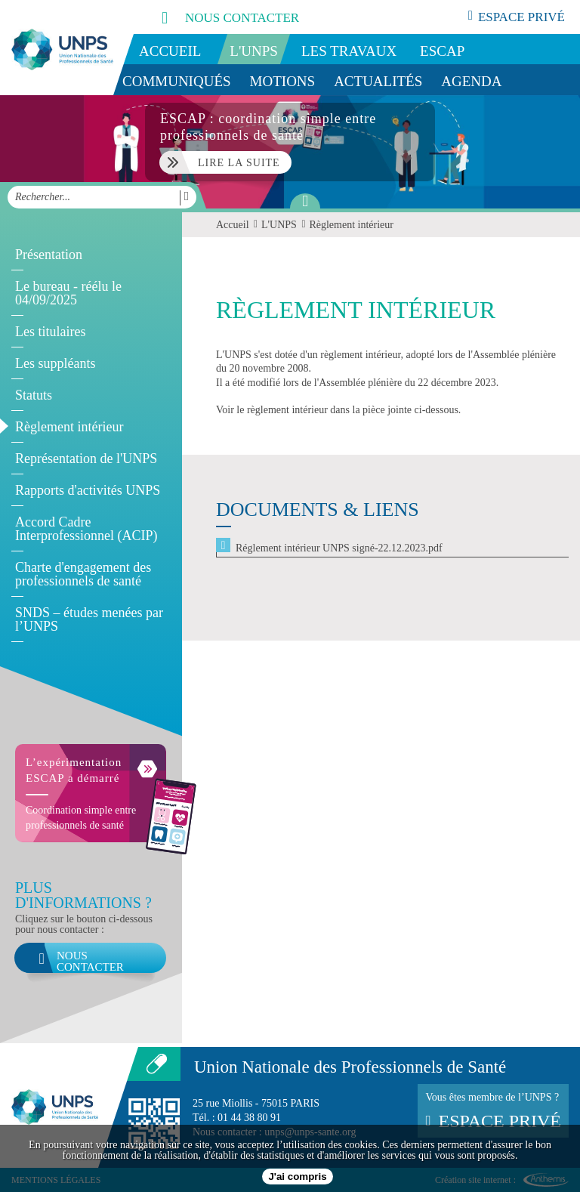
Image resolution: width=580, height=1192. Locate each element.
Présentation (48, 254)
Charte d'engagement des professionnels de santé (83, 574)
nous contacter (213, 17)
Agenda (471, 81)
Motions (283, 81)
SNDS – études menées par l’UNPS (89, 619)
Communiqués (176, 81)
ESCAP (442, 51)
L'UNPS (254, 51)
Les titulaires (50, 331)
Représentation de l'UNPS (86, 458)
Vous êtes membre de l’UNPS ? (493, 1111)
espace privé (516, 16)
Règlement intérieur (69, 426)
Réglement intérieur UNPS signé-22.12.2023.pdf (339, 548)
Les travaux (348, 51)
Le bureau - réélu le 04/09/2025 (68, 293)
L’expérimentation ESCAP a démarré (74, 770)
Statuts (33, 395)
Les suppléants (55, 363)
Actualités (378, 81)
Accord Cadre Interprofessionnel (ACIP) (86, 528)
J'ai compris (297, 1176)
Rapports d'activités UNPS (87, 490)
